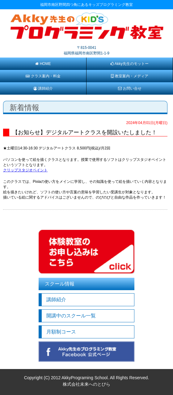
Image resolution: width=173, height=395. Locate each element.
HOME (43, 64)
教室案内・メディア (129, 76)
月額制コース (61, 331)
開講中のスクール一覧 (71, 315)
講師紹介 (43, 88)
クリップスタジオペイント (25, 170)
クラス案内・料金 (43, 76)
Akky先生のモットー (130, 64)
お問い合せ (129, 88)
